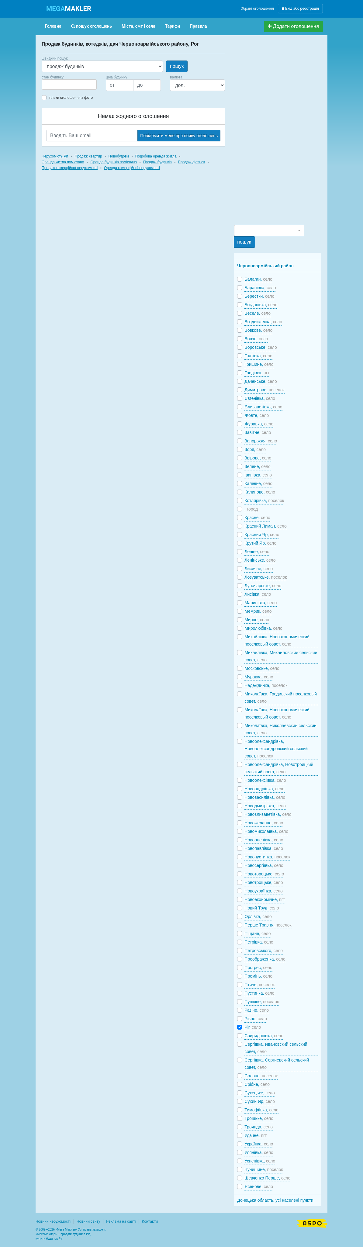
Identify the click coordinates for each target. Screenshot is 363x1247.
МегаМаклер (46, 1234)
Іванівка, (258, 475)
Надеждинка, (265, 685)
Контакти (150, 1221)
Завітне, (257, 432)
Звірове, (257, 458)
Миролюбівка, (263, 628)
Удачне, (255, 1135)
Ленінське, (259, 560)
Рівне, (255, 1018)
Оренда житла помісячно (63, 162)
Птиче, (259, 984)
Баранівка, (260, 287)
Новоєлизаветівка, (267, 814)
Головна (53, 26)
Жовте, (256, 415)
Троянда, (258, 1126)
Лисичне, (258, 568)
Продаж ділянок (191, 162)
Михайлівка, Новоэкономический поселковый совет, (276, 640)
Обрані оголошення (257, 8)
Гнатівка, (258, 355)
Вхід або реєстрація (300, 8)
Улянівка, (258, 1152)
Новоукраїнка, (263, 890)
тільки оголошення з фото (71, 97)
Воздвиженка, (263, 321)
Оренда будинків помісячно (113, 162)
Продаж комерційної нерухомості (70, 168)
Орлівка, (257, 916)
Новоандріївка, (264, 788)
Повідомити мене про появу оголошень (179, 135)
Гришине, (258, 364)
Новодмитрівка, (264, 805)
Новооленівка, (263, 839)
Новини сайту (88, 1221)
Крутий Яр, (260, 543)
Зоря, (255, 449)
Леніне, (256, 551)
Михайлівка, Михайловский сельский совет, (280, 656)
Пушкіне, (261, 1001)
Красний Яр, (261, 534)
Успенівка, (259, 1161)
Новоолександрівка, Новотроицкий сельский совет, (278, 768)
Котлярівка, (264, 500)
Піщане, (257, 933)
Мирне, (256, 619)
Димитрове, (264, 389)
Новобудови (119, 156)
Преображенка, (264, 959)
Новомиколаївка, (266, 831)
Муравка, (258, 676)
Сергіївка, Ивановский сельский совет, (275, 1048)
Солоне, (261, 1075)
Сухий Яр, (259, 1101)
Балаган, (258, 279)
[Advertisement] (279, 132)
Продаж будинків (157, 162)
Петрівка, (258, 942)
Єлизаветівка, (263, 406)
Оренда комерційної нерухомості (132, 168)
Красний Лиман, (265, 526)
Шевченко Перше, (267, 1178)
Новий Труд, (261, 908)
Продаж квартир (88, 156)
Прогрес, (258, 967)
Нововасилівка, (264, 797)
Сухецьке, (259, 1092)
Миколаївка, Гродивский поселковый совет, (280, 697)
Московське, (261, 668)
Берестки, (259, 296)
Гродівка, (256, 372)
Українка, (258, 1143)
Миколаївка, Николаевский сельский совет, (280, 729)
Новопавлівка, (263, 848)
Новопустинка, (267, 856)
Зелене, (257, 466)
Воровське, (260, 347)
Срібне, (257, 1084)
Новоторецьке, (264, 873)
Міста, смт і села (138, 26)
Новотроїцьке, (263, 882)
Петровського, (263, 950)
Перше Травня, (267, 925)
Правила (198, 26)
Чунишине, (263, 1169)
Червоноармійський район (265, 265)
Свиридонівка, (263, 1035)
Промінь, (258, 976)
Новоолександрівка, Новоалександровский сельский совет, (276, 748)
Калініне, (258, 483)
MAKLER (68, 8)
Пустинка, (259, 993)
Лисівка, (257, 594)
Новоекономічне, (264, 899)
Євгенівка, (259, 398)
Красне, (257, 517)
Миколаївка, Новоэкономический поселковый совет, (276, 713)
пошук (177, 66)
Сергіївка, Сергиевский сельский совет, (276, 1064)
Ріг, (252, 1027)
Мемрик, (257, 611)
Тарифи (172, 26)
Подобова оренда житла (156, 156)
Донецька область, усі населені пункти (275, 1200)
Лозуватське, (265, 577)
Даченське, (260, 381)
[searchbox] (52, 84)
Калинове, (259, 492)
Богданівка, (260, 304)
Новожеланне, (263, 822)
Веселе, (257, 313)
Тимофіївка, (261, 1109)
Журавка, (258, 423)
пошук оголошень (91, 26)
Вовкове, (258, 330)
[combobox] (69, 84)
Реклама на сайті (121, 1221)
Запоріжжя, (260, 440)
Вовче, (256, 338)
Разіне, (256, 1010)
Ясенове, (258, 1186)
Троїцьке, (258, 1118)
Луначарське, (262, 585)
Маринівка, (260, 602)
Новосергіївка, (263, 865)
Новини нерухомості (53, 1221)
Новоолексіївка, (265, 780)
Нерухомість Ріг (55, 156)
